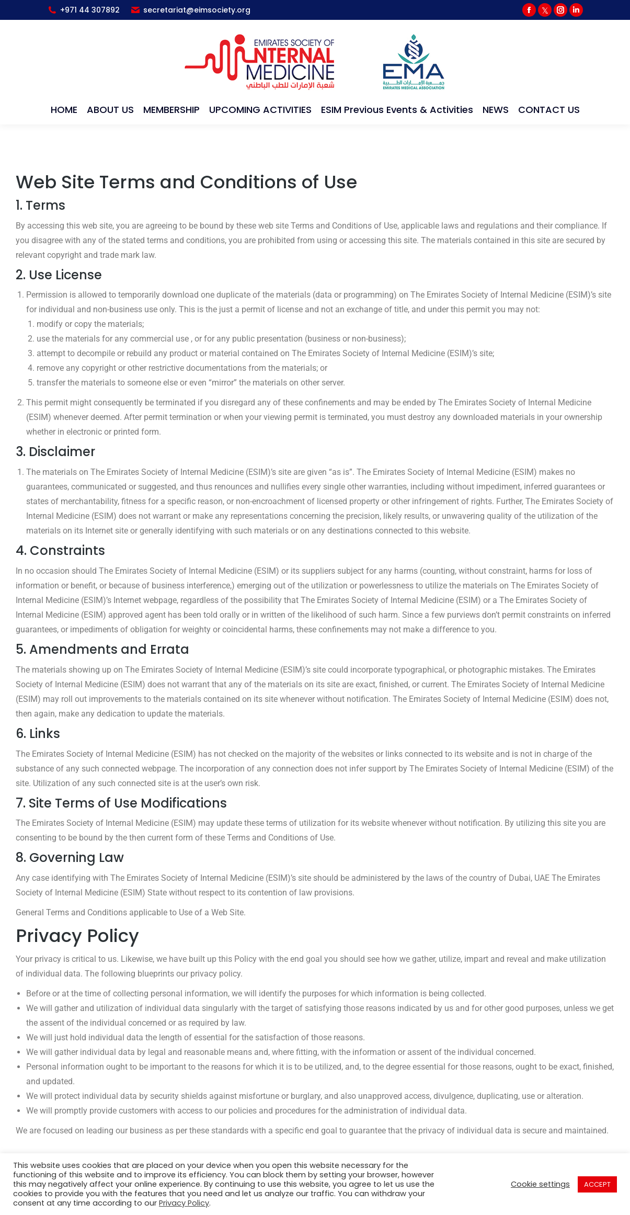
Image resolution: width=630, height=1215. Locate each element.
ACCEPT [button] (597, 1184)
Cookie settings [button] (540, 1184)
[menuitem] (64, 110)
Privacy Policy (184, 1203)
